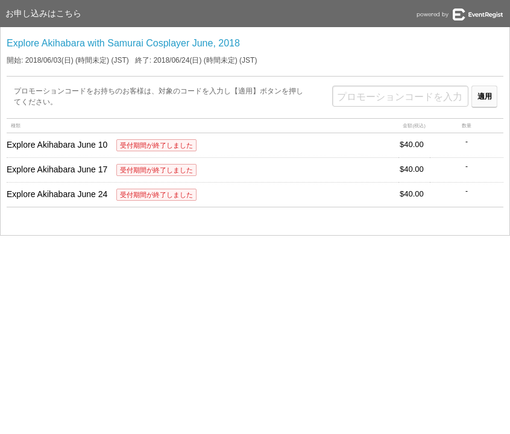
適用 (484, 96)
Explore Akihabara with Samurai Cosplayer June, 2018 (123, 43)
